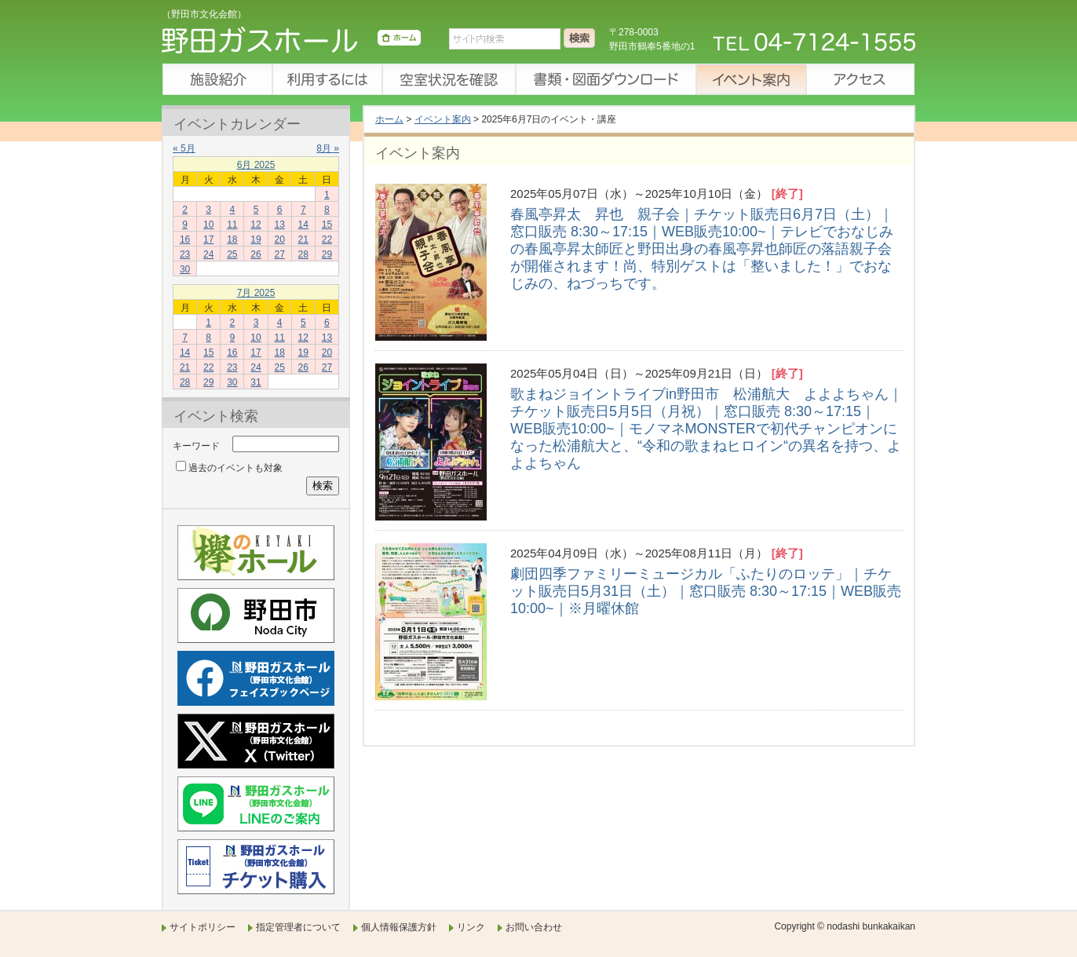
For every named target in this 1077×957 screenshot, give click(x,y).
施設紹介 (217, 79)
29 (327, 254)
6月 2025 (256, 164)
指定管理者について (298, 927)
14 (303, 224)
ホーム (389, 119)
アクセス (860, 79)
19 (255, 239)
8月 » (327, 148)
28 (303, 254)
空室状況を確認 (448, 79)
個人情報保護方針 (398, 927)
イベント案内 (750, 79)
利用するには (327, 79)
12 (255, 224)
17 (208, 239)
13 (279, 224)
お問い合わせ (534, 927)
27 (279, 254)
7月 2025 (256, 292)
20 (279, 239)
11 (232, 224)
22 (327, 239)
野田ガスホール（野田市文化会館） (291, 43)
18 (232, 239)
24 (208, 254)
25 (232, 254)
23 (185, 254)
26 (255, 254)
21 (303, 239)
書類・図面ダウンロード (605, 79)
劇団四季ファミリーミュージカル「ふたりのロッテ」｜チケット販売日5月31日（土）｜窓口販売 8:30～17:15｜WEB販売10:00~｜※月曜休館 (705, 591)
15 (327, 224)
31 (255, 382)
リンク (471, 927)
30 (185, 269)
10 (208, 224)
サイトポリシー (202, 927)
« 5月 (184, 148)
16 (185, 239)
